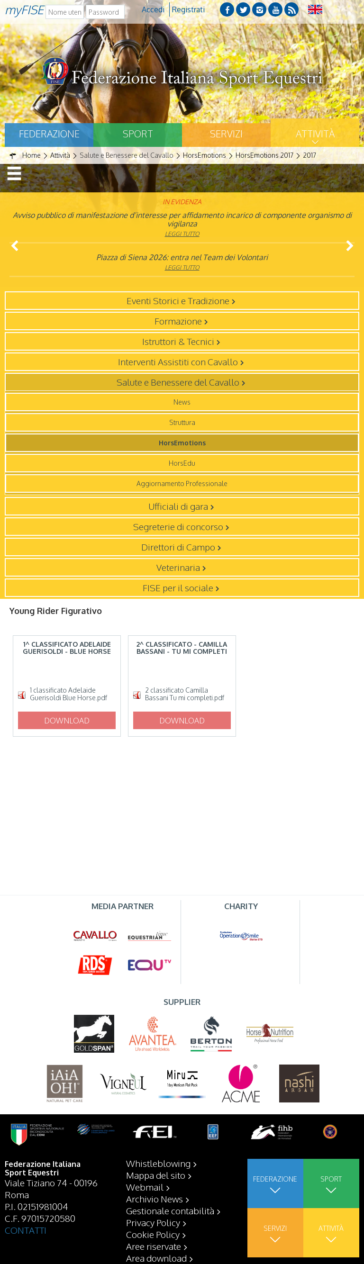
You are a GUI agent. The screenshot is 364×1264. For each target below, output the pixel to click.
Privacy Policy (153, 1222)
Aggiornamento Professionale (182, 483)
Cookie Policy (153, 1234)
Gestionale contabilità (170, 1210)
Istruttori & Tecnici (178, 341)
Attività (315, 133)
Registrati (188, 9)
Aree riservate (153, 1246)
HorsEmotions (182, 443)
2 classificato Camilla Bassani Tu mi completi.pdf (184, 694)
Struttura (182, 422)
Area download (156, 1258)
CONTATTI (25, 1230)
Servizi (226, 133)
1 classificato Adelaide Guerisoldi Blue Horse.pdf (68, 694)
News (182, 402)
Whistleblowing (158, 1163)
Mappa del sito (155, 1175)
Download (67, 720)
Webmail (145, 1186)
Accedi (153, 9)
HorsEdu (182, 463)
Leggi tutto (182, 233)
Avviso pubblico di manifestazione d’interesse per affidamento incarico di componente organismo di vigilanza (182, 219)
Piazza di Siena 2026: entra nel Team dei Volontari (182, 257)
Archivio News (154, 1198)
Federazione (49, 133)
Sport (138, 133)
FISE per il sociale (178, 587)
